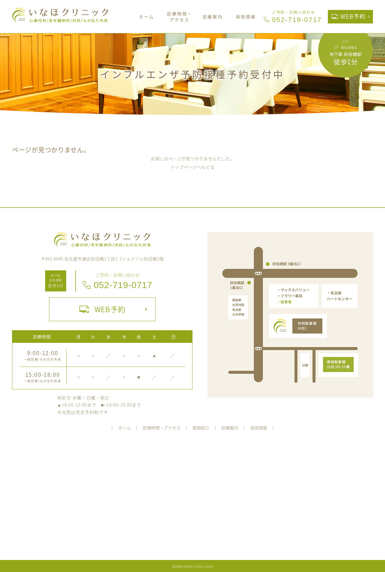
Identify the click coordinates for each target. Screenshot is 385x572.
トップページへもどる (193, 167)
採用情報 (246, 17)
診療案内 (213, 17)
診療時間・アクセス (179, 17)
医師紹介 (200, 428)
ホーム (146, 17)
